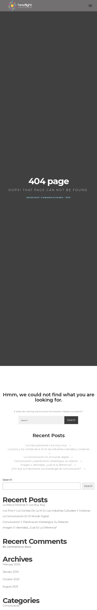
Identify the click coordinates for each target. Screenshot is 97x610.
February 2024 (11, 564)
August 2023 (10, 586)
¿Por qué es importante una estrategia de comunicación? (46, 468)
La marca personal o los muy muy (46, 445)
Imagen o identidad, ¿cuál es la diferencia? (46, 464)
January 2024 (11, 571)
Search (7, 479)
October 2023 (11, 579)
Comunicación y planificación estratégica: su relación (46, 461)
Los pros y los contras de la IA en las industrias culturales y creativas (46, 510)
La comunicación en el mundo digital (46, 457)
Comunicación (11, 605)
